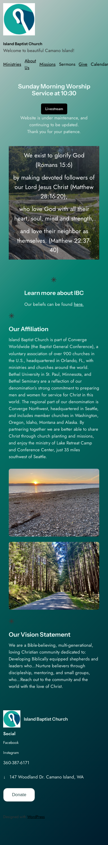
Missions (47, 64)
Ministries (12, 64)
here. (79, 304)
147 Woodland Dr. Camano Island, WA (47, 777)
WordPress (36, 816)
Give (83, 64)
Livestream (54, 108)
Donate (19, 794)
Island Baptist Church (22, 43)
